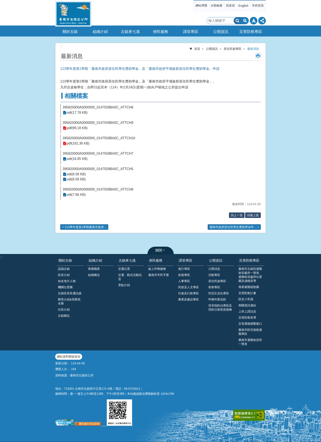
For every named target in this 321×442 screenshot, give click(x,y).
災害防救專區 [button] (250, 32)
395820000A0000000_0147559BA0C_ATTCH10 (99, 138)
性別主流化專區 (218, 293)
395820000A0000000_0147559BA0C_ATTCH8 (98, 189)
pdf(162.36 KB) (78, 143)
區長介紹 (64, 275)
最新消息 (253, 48)
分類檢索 (216, 5)
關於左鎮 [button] (70, 32)
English (243, 5)
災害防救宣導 (247, 317)
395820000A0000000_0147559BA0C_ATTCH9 (98, 122)
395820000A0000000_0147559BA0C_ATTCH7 (98, 153)
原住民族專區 (232, 48)
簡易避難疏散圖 (248, 287)
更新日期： (62, 363)
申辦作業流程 (217, 299)
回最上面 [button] (253, 215)
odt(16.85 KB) (77, 159)
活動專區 (214, 275)
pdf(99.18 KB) (77, 128)
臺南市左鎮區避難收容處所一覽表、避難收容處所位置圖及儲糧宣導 (250, 275)
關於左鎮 (65, 260)
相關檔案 (76, 96)
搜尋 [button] (237, 20)
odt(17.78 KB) (77, 113)
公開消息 (214, 268)
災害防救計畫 (247, 293)
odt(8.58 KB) (76, 174)
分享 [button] (262, 20)
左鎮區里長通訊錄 (70, 293)
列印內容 (258, 55)
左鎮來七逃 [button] (130, 32)
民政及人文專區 (188, 287)
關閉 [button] (158, 250)
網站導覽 (201, 5)
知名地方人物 (67, 281)
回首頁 (230, 5)
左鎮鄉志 (64, 315)
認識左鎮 (64, 268)
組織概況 (94, 275)
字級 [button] (253, 20)
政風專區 (184, 275)
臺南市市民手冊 (158, 275)
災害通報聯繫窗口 (250, 323)
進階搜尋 (245, 20)
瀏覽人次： (62, 369)
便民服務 (155, 260)
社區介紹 (64, 309)
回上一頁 (237, 215)
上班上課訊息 (247, 311)
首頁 (197, 48)
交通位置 (124, 268)
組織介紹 (95, 260)
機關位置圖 (65, 287)
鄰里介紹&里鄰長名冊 (69, 301)
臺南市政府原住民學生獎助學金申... (233, 227)
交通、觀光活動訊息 (130, 277)
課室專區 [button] (190, 32)
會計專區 (184, 268)
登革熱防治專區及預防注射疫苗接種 (220, 307)
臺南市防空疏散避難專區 (250, 331)
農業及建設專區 (188, 299)
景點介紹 (124, 285)
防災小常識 (245, 299)
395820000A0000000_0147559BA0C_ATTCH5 (98, 169)
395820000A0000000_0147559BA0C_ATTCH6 (98, 107)
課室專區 (185, 260)
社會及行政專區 (188, 293)
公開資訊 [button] (220, 32)
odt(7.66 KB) (76, 195)
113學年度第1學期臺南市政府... (85, 227)
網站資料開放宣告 (68, 356)
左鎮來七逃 (127, 260)
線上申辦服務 (157, 268)
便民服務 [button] (160, 32)
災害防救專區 (249, 260)
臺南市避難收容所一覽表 (250, 342)
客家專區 (214, 287)
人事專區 (184, 281)
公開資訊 (212, 48)
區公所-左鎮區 (73, 14)
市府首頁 (258, 5)
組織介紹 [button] (100, 32)
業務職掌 (94, 268)
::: (195, 2)
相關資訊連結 (247, 305)
